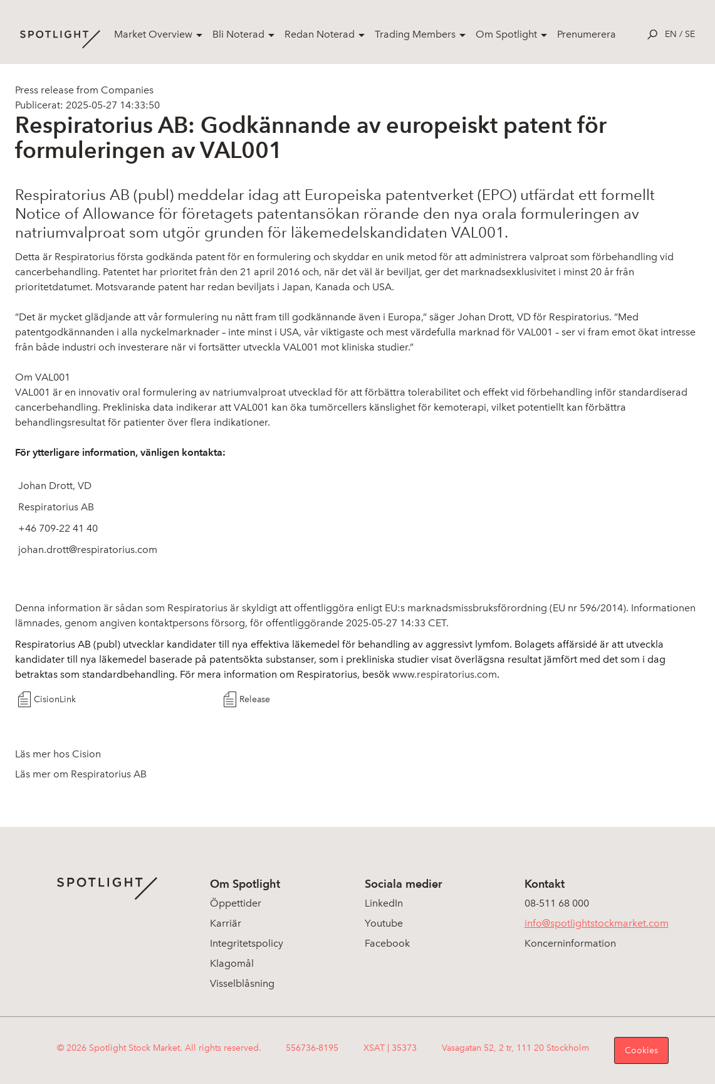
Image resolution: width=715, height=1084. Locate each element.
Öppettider (235, 903)
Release (254, 699)
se (690, 34)
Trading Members (415, 34)
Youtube (384, 923)
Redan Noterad (319, 34)
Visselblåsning (242, 983)
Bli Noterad (238, 34)
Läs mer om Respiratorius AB (81, 774)
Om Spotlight (506, 34)
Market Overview (153, 34)
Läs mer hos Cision (58, 754)
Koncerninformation (570, 943)
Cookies (641, 1050)
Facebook (387, 943)
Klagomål (232, 963)
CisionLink (55, 699)
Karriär (225, 923)
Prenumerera (586, 34)
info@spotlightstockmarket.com (597, 923)
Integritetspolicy (246, 943)
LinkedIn (384, 903)
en (671, 34)
